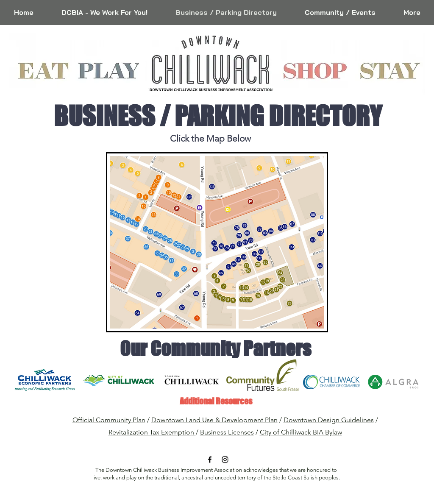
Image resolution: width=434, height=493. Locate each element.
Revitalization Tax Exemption (152, 432)
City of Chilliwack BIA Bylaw (301, 432)
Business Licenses (227, 432)
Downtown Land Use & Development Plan (214, 420)
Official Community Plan (108, 420)
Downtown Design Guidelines (329, 420)
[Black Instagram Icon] (225, 459)
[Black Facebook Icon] (210, 459)
